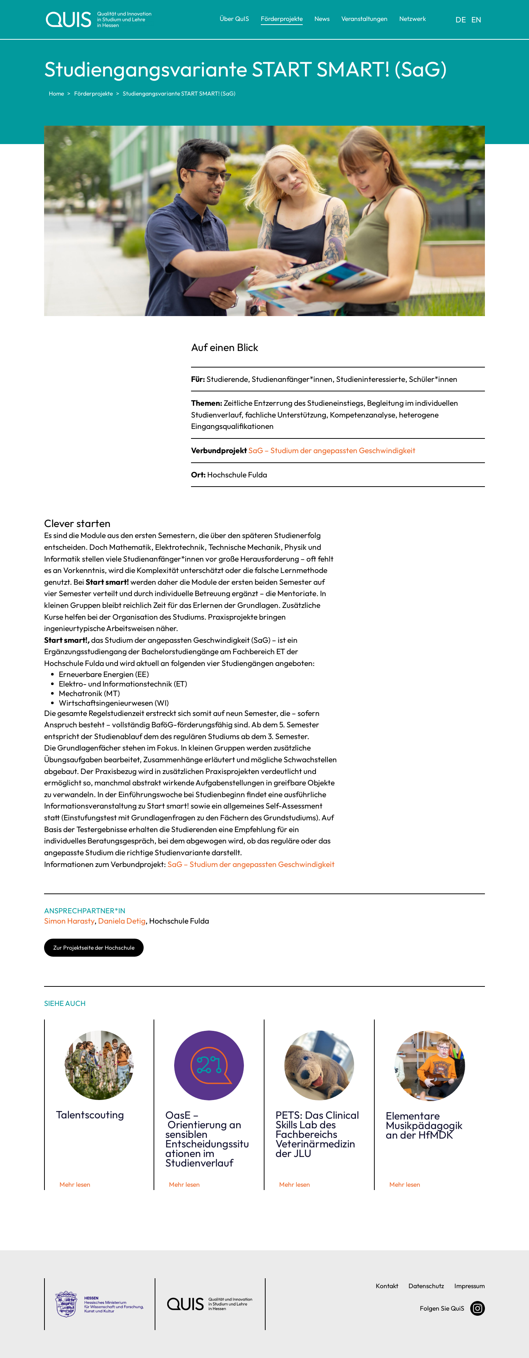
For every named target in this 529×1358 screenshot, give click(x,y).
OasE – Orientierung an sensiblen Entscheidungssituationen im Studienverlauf (207, 1138)
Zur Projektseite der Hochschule (93, 947)
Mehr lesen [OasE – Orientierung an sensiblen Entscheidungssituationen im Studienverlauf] (184, 1184)
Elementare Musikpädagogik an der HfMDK (424, 1125)
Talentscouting (90, 1114)
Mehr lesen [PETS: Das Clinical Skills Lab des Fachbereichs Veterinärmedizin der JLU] (294, 1184)
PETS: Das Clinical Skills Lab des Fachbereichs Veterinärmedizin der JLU (317, 1134)
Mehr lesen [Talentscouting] (75, 1184)
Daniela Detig (121, 920)
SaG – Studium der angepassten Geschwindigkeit (331, 450)
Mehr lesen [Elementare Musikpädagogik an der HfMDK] (404, 1184)
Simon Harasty (69, 920)
